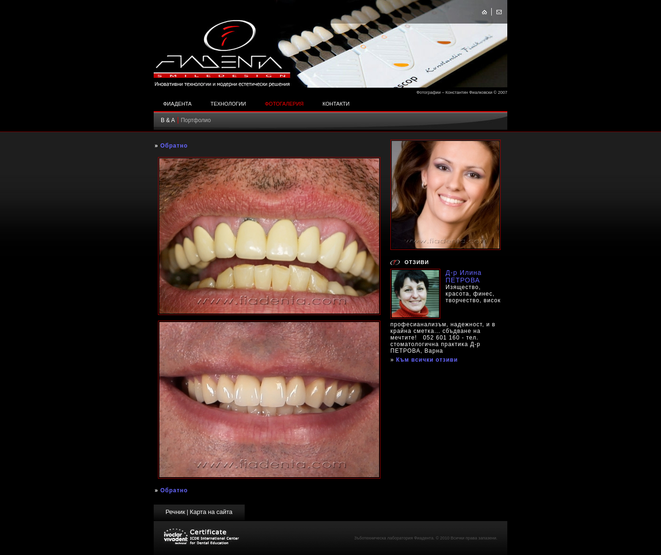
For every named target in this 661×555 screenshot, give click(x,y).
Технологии (228, 104)
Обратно (174, 145)
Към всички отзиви (427, 359)
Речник (175, 511)
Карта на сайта (211, 511)
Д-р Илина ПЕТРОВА (464, 276)
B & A (168, 120)
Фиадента (177, 104)
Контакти (336, 104)
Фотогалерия (284, 104)
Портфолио (196, 120)
